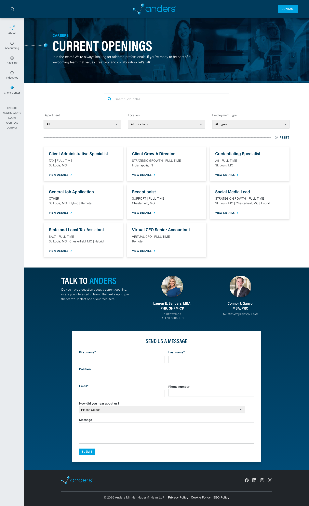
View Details (58, 174)
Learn (12, 118)
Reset (282, 137)
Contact (288, 9)
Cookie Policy (201, 497)
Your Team (12, 123)
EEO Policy (221, 497)
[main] (154, 262)
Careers (12, 108)
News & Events (12, 113)
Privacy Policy (178, 497)
